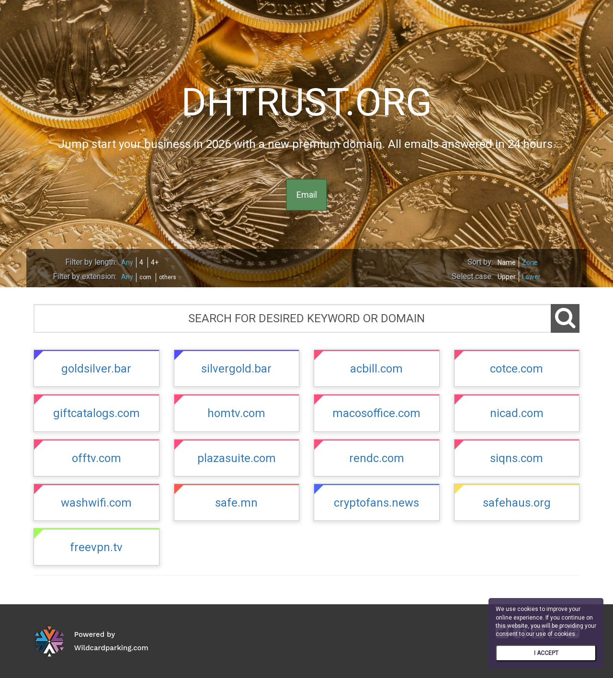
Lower (531, 277)
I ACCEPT (546, 653)
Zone (530, 262)
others (167, 277)
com (145, 277)
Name (507, 262)
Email (306, 195)
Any (127, 262)
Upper (507, 277)
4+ (155, 262)
